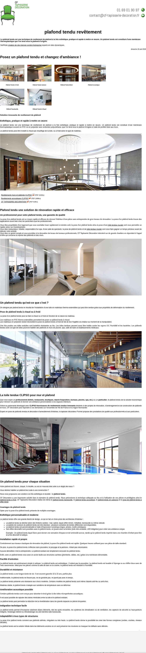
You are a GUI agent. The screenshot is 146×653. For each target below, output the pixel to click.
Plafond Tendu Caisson (39, 85)
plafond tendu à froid (8, 500)
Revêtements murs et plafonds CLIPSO (17, 195)
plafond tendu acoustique (85, 500)
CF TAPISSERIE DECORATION (15, 202)
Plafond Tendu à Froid (12, 85)
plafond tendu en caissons (108, 500)
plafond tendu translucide (63, 500)
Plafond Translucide (12, 109)
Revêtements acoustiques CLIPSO (16, 198)
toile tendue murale (115, 225)
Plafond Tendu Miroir (66, 85)
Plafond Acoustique (94, 85)
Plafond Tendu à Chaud (39, 109)
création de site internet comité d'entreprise (24, 45)
